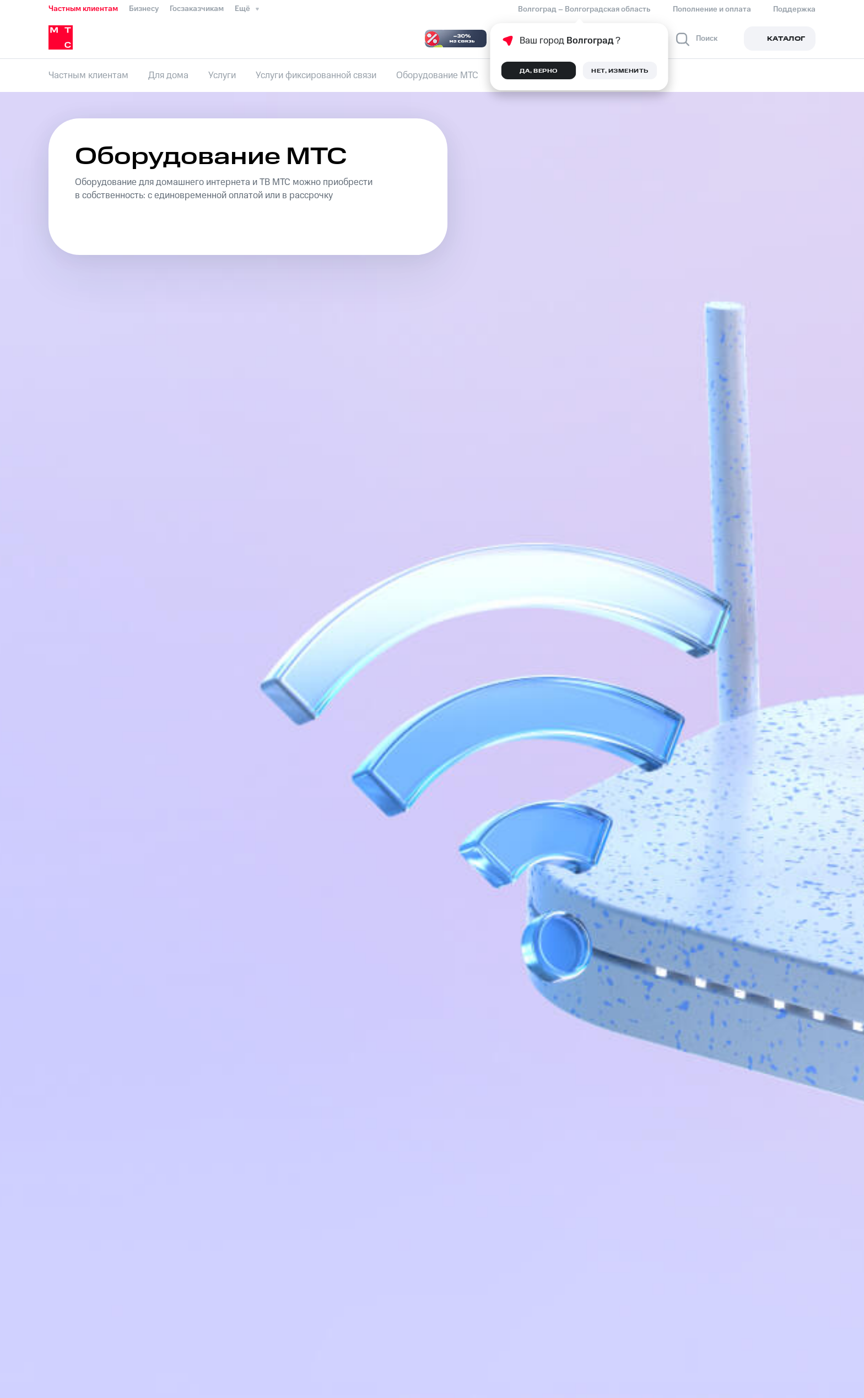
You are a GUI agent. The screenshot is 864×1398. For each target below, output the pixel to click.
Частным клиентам (83, 8)
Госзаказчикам (197, 8)
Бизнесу (144, 8)
